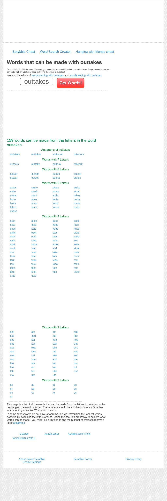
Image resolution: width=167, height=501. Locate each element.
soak (55, 244)
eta (54, 335)
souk (13, 248)
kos (12, 343)
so (11, 392)
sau (76, 351)
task (12, 256)
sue (33, 359)
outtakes (36, 154)
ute (33, 375)
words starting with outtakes (47, 75)
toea (55, 264)
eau (33, 335)
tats (55, 256)
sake (76, 236)
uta (12, 375)
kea (55, 339)
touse (56, 207)
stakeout (57, 154)
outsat (13, 177)
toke (12, 268)
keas (13, 228)
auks (34, 220)
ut (11, 396)
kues (76, 228)
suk (55, 359)
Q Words (24, 433)
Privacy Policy (134, 459)
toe (54, 367)
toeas (77, 203)
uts (54, 375)
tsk (11, 371)
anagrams (19, 422)
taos (76, 252)
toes (76, 264)
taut (12, 260)
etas (33, 224)
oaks (13, 232)
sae (33, 351)
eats (12, 224)
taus (76, 256)
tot (75, 367)
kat (33, 339)
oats (55, 232)
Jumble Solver (52, 433)
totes (34, 207)
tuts (55, 271)
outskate (15, 154)
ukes (76, 271)
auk (76, 332)
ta (32, 392)
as (32, 384)
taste (13, 199)
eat (12, 335)
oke (55, 347)
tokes (13, 207)
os (75, 388)
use (76, 371)
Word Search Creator (55, 51)
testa (34, 203)
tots (76, 268)
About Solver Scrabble (32, 459)
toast (55, 203)
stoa (76, 248)
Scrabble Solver (83, 459)
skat (12, 244)
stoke (13, 195)
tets (33, 264)
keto (33, 228)
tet (32, 367)
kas (12, 339)
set (33, 355)
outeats (14, 164)
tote (55, 268)
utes (33, 275)
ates (12, 220)
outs (55, 236)
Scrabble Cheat (24, 51)
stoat (77, 191)
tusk (33, 271)
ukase (13, 211)
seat (33, 240)
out (12, 351)
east (76, 220)
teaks (77, 199)
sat (54, 351)
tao (12, 363)
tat (54, 363)
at (54, 384)
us (75, 392)
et (11, 388)
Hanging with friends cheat (95, 51)
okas (76, 232)
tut (32, 371)
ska (55, 355)
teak (33, 260)
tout (12, 271)
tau (75, 363)
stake (77, 187)
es (75, 384)
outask (35, 173)
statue (77, 177)
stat (33, 248)
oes (12, 347)
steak (34, 191)
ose (76, 347)
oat (75, 343)
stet (55, 248)
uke (55, 371)
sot (75, 355)
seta (55, 240)
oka (33, 347)
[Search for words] (71, 83)
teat (76, 260)
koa (76, 339)
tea (12, 367)
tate (33, 256)
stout (34, 195)
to (54, 392)
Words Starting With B (24, 438)
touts (77, 207)
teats (13, 203)
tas (33, 363)
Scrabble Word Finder (79, 433)
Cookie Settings (32, 462)
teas (55, 260)
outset (34, 177)
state (13, 191)
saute (34, 187)
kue (33, 343)
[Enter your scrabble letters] (36, 81)
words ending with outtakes (86, 75)
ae (11, 384)
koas (55, 228)
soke (76, 244)
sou (12, 359)
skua (34, 244)
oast (33, 232)
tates (34, 199)
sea (12, 355)
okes (13, 236)
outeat (77, 173)
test (12, 264)
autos (13, 187)
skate (56, 187)
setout (56, 177)
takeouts (79, 154)
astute (13, 173)
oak (55, 343)
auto (55, 220)
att (54, 332)
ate (33, 332)
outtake (35, 164)
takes (77, 195)
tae (75, 359)
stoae (56, 191)
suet (33, 252)
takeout (78, 164)
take (55, 252)
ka (32, 388)
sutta (55, 195)
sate (12, 240)
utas (12, 275)
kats (76, 224)
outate (56, 173)
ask (12, 332)
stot (12, 252)
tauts (55, 199)
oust (33, 236)
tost (33, 268)
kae (76, 335)
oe (54, 388)
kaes (55, 224)
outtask (57, 164)
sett (76, 240)
